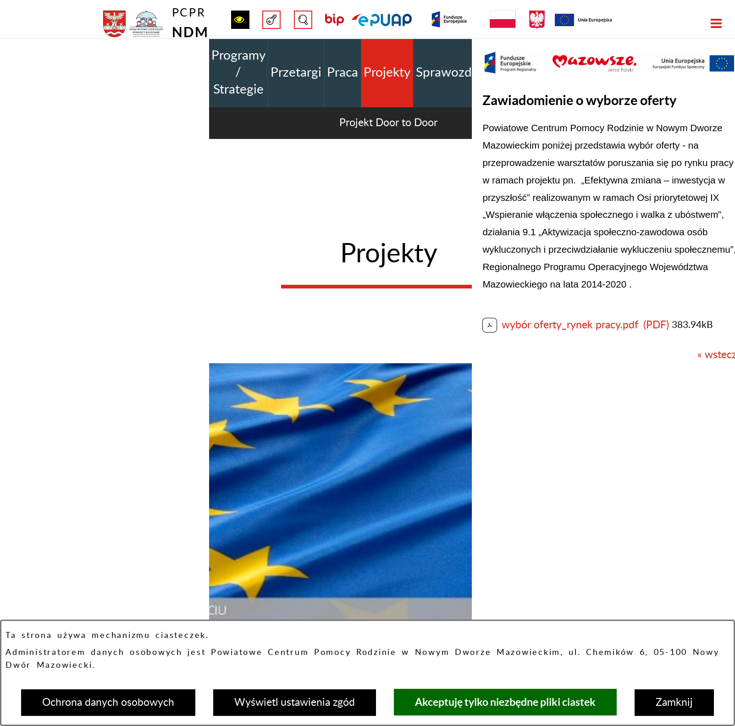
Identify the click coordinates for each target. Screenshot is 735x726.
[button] (240, 20)
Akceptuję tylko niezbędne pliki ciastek (505, 702)
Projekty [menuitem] (387, 73)
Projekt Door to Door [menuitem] (388, 122)
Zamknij (674, 702)
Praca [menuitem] (342, 73)
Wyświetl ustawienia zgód (294, 702)
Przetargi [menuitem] (296, 73)
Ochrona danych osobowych (108, 702)
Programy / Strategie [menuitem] (238, 73)
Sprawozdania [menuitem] (455, 73)
